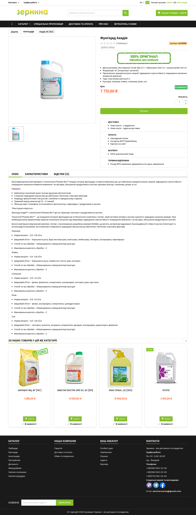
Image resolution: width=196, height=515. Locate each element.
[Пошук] (98, 13)
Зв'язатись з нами (125, 24)
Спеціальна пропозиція (48, 24)
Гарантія (58, 448)
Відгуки (61, 174)
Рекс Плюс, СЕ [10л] (120, 390)
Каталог (23, 24)
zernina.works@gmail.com (167, 491)
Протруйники (14, 460)
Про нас (103, 24)
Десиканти (13, 464)
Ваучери (104, 464)
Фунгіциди (13, 452)
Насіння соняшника (17, 472)
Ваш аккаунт (109, 441)
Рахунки (104, 456)
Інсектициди (14, 456)
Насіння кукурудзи (16, 476)
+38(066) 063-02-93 (156, 468)
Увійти (170, 2)
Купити (144, 111)
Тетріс (166, 390)
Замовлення (106, 452)
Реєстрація (182, 2)
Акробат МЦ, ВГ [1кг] (29, 390)
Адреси (103, 460)
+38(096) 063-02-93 (156, 472)
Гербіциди (13, 448)
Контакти (152, 441)
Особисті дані (106, 448)
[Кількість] (179, 102)
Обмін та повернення (64, 456)
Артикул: (174, 43)
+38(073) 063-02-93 (156, 476)
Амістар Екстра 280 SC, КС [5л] (75, 390)
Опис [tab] (15, 174)
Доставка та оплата (81, 24)
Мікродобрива (14, 468)
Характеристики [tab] (36, 174)
